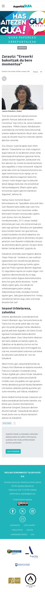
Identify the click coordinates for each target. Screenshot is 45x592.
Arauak (30, 530)
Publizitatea (17, 530)
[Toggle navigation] (3, 6)
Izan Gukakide (13, 451)
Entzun (35, 72)
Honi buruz (15, 525)
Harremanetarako (19, 535)
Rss (32, 535)
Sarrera (22, 48)
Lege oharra (29, 525)
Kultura (7, 423)
